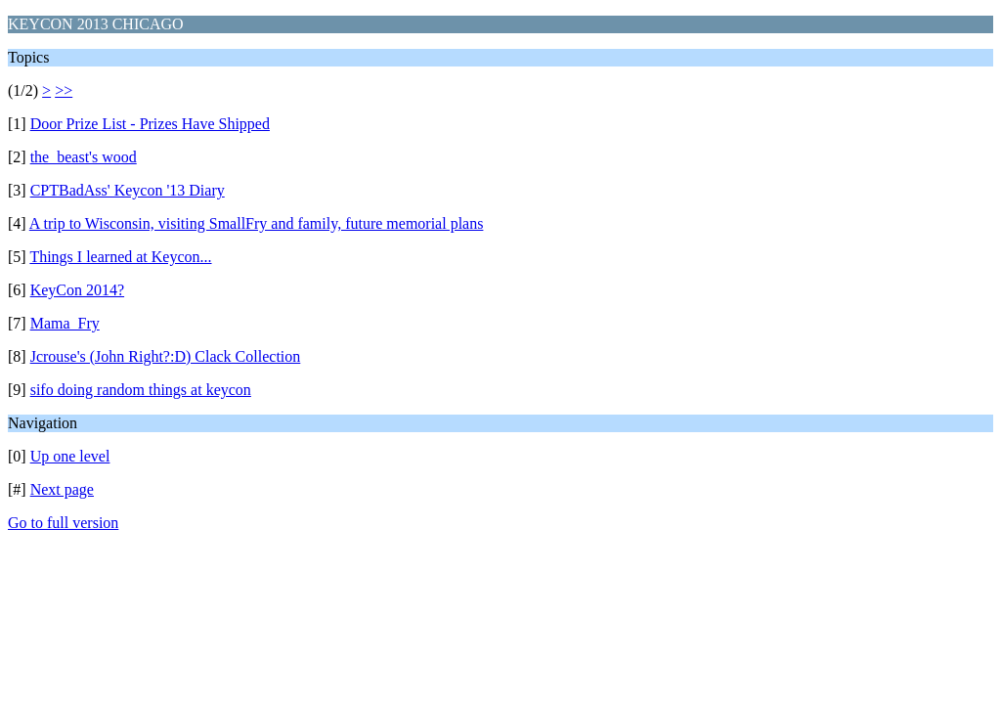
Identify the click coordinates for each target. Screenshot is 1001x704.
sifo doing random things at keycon (140, 389)
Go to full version (63, 522)
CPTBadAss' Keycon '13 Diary (127, 190)
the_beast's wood (83, 157)
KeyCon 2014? (77, 290)
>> (63, 90)
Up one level (70, 456)
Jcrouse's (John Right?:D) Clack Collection (165, 356)
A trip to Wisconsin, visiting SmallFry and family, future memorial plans (256, 223)
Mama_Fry (65, 323)
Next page (62, 489)
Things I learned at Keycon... (120, 256)
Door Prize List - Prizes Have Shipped (150, 123)
